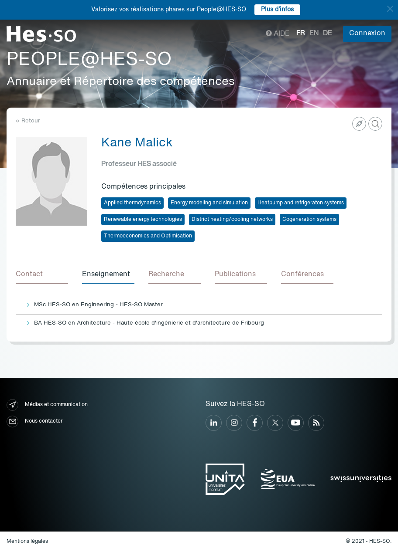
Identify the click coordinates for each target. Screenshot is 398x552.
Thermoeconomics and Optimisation (148, 236)
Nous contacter (34, 421)
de (327, 33)
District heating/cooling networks (232, 219)
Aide (278, 33)
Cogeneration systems (309, 219)
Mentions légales (27, 541)
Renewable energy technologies (143, 219)
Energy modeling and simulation (209, 203)
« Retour (28, 121)
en (314, 33)
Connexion (367, 33)
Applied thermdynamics (132, 203)
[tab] (42, 275)
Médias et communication (47, 405)
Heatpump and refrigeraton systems (300, 203)
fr (300, 33)
